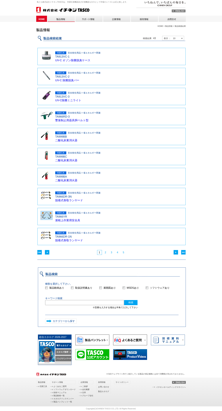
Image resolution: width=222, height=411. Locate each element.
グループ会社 (87, 396)
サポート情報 (89, 19)
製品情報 (61, 19)
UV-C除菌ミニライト (68, 100)
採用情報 (144, 19)
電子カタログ (62, 345)
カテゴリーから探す (64, 321)
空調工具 (43, 386)
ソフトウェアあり (160, 288)
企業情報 (116, 19)
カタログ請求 (62, 352)
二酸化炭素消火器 (66, 140)
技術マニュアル (59, 392)
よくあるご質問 (59, 386)
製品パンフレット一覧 (62, 402)
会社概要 (86, 389)
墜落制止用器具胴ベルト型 (71, 120)
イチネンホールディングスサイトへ (171, 387)
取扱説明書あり (83, 288)
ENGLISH (178, 11)
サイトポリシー (122, 382)
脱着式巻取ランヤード (69, 200)
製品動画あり (56, 288)
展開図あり (109, 288)
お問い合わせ (172, 19)
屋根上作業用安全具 (67, 220)
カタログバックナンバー (63, 399)
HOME (41, 19)
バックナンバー (62, 358)
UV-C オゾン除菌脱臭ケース (72, 60)
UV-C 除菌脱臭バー (67, 80)
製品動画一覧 (59, 396)
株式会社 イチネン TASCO (62, 10)
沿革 (84, 392)
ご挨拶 (85, 386)
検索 (130, 302)
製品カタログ (103, 391)
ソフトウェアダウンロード (64, 389)
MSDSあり (133, 288)
